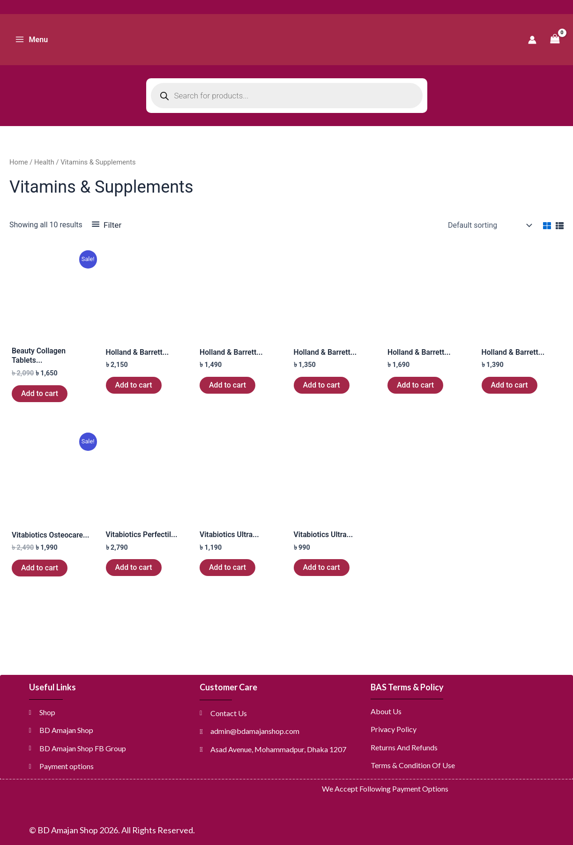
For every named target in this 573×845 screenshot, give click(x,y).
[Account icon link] (532, 40)
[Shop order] (489, 225)
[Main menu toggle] (31, 39)
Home (18, 162)
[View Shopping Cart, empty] (555, 39)
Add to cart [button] (39, 393)
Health (44, 162)
